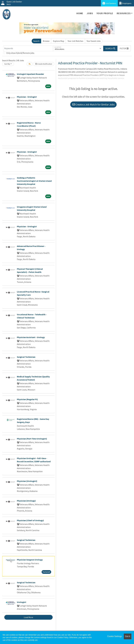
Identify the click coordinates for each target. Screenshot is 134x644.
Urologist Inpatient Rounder (30, 74)
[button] (124, 48)
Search (36, 41)
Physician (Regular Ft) (27, 399)
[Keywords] (28, 48)
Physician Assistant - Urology (31, 337)
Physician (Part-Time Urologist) (32, 438)
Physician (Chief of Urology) (30, 520)
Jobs (90, 13)
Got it (127, 636)
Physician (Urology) (26, 500)
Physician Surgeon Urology (30, 559)
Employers (125, 3)
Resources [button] (123, 13)
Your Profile (105, 13)
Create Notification (43, 64)
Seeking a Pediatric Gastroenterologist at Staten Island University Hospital (34, 180)
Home (79, 13)
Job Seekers (109, 3)
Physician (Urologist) (27, 481)
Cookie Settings (114, 636)
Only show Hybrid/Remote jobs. (20, 53)
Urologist (21, 602)
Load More (28, 617)
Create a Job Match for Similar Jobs (93, 104)
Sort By (7, 64)
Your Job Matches (75, 41)
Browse (46, 41)
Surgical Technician (26, 357)
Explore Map (58, 41)
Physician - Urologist (27, 96)
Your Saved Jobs (94, 41)
